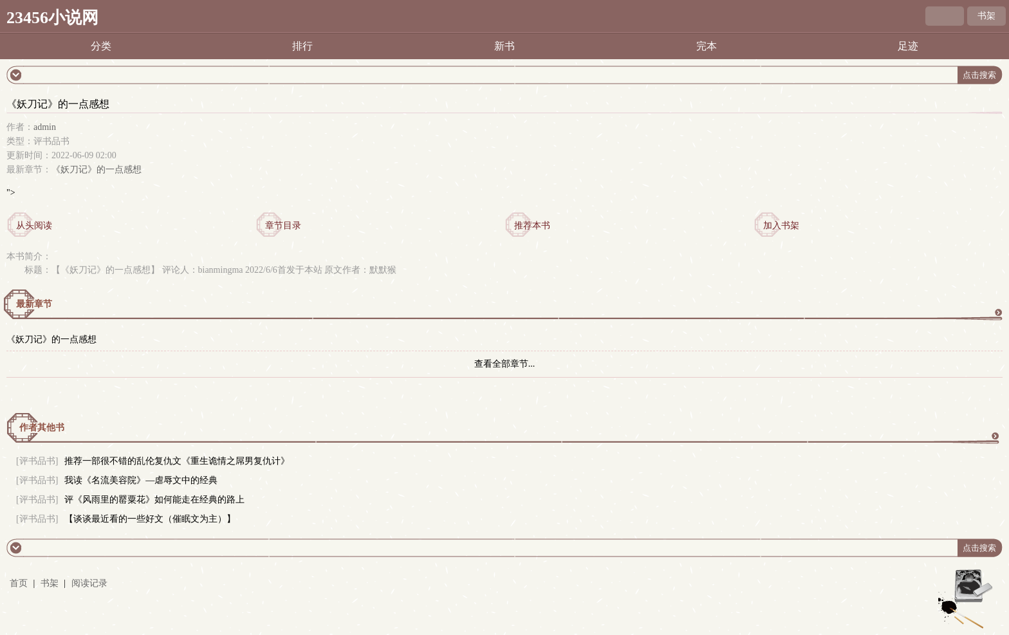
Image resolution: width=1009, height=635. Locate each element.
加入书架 (781, 225)
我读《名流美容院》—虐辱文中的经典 (141, 480)
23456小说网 (52, 17)
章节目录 (283, 225)
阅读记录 (89, 583)
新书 (504, 46)
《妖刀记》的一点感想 (96, 169)
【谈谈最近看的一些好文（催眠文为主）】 (150, 519)
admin (44, 127)
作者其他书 (41, 427)
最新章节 (34, 304)
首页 (19, 583)
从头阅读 (34, 225)
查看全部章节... (504, 364)
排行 (302, 46)
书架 (986, 16)
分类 (101, 46)
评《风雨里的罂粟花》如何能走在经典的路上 (154, 499)
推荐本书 (532, 225)
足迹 (908, 46)
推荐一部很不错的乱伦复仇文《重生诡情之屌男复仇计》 (177, 461)
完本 (706, 46)
